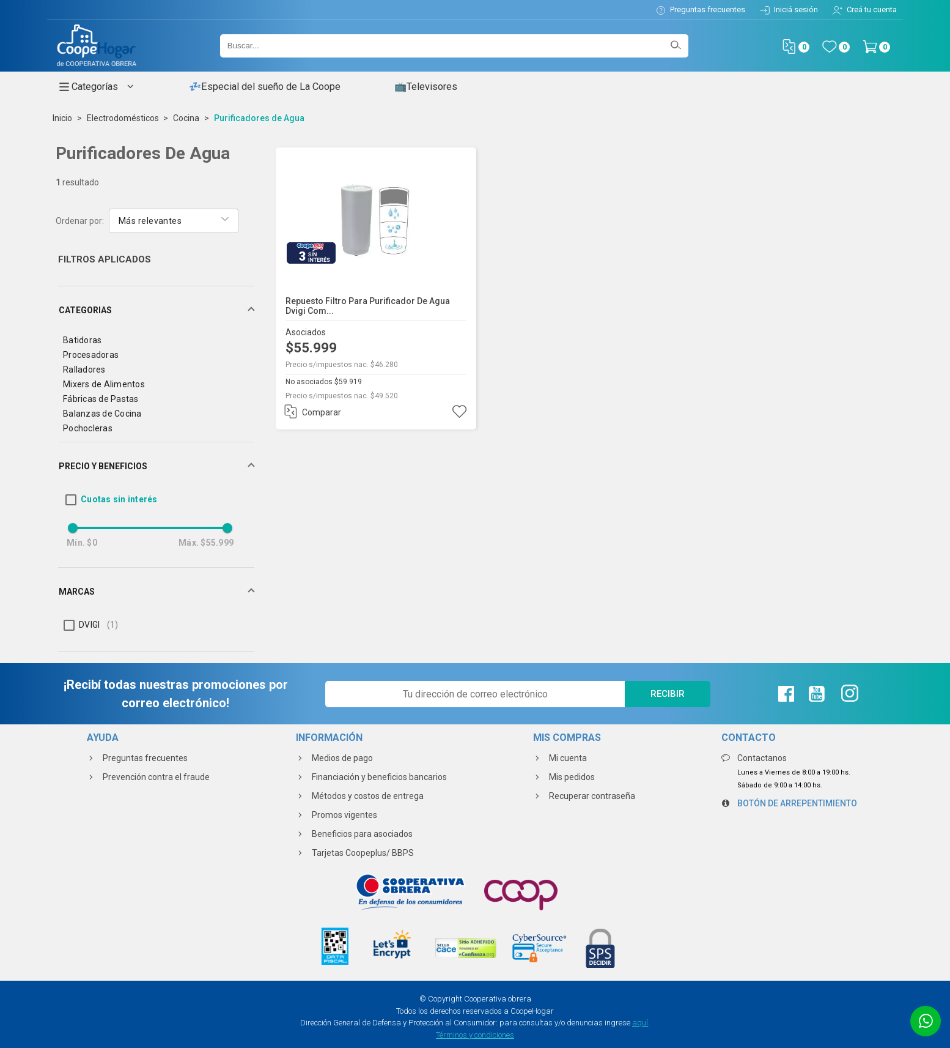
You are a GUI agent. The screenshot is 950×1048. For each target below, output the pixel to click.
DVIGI (98, 625)
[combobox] (174, 220)
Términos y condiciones (475, 1034)
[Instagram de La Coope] (848, 694)
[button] (156, 310)
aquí (640, 1022)
